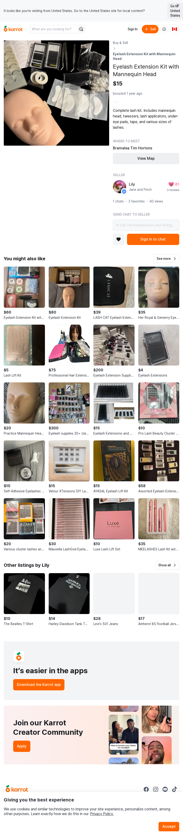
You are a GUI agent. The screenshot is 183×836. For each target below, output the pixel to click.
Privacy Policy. (102, 814)
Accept (168, 826)
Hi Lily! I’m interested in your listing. (146, 225)
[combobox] (53, 29)
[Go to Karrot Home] (17, 789)
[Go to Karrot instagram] (156, 789)
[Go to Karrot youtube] (165, 789)
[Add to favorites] (118, 239)
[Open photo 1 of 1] (56, 93)
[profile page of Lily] (119, 186)
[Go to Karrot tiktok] (174, 789)
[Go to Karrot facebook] (146, 789)
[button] (166, 258)
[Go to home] (13, 29)
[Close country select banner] (178, 5)
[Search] (81, 29)
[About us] (164, 29)
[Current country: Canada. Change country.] (174, 29)
